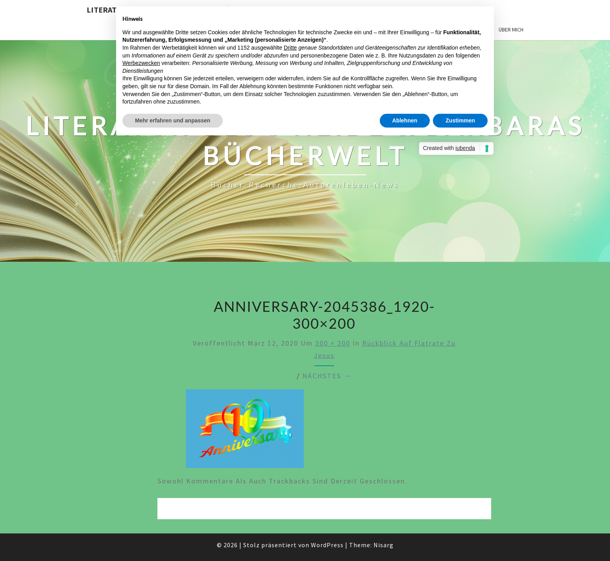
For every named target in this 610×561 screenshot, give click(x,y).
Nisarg (383, 545)
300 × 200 (332, 343)
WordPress (327, 545)
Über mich (511, 29)
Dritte (290, 47)
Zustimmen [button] (460, 120)
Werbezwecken (141, 63)
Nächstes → (326, 375)
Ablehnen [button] (405, 120)
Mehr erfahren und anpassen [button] (172, 120)
